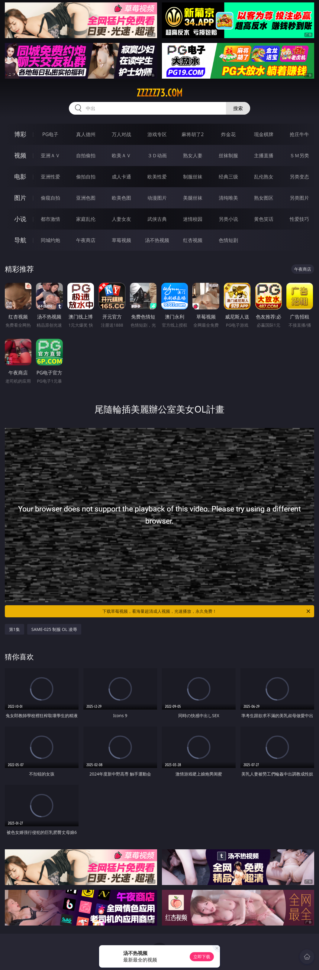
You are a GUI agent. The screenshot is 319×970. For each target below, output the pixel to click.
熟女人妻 (192, 155)
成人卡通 (121, 176)
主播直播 (263, 155)
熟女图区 (263, 197)
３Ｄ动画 (157, 155)
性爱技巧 (299, 219)
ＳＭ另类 (299, 155)
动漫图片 (157, 197)
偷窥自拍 (50, 197)
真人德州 (85, 134)
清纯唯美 (228, 197)
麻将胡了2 (193, 134)
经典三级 (228, 176)
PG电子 (50, 134)
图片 (20, 198)
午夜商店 (85, 240)
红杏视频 (192, 240)
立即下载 (201, 956)
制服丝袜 (192, 176)
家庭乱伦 (85, 219)
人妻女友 (121, 219)
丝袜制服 (228, 155)
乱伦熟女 (263, 176)
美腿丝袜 (192, 197)
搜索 (238, 108)
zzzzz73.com (159, 93)
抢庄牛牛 (299, 134)
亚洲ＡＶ (50, 155)
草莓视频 (121, 240)
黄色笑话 (263, 219)
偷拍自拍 (85, 176)
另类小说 (228, 219)
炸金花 (228, 134)
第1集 (14, 629)
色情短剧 (228, 240)
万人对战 (121, 134)
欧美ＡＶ (121, 155)
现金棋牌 (263, 134)
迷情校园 (192, 219)
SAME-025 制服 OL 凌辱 (54, 629)
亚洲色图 (85, 197)
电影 (20, 176)
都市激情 (50, 219)
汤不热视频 (157, 240)
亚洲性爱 (50, 176)
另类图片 (299, 197)
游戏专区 (157, 134)
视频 (20, 155)
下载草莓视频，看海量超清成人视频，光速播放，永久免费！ (206, 611)
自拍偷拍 (85, 155)
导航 (20, 240)
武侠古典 (157, 219)
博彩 (20, 134)
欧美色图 (121, 197)
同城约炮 (50, 240)
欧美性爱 (157, 176)
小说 (20, 219)
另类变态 (299, 176)
